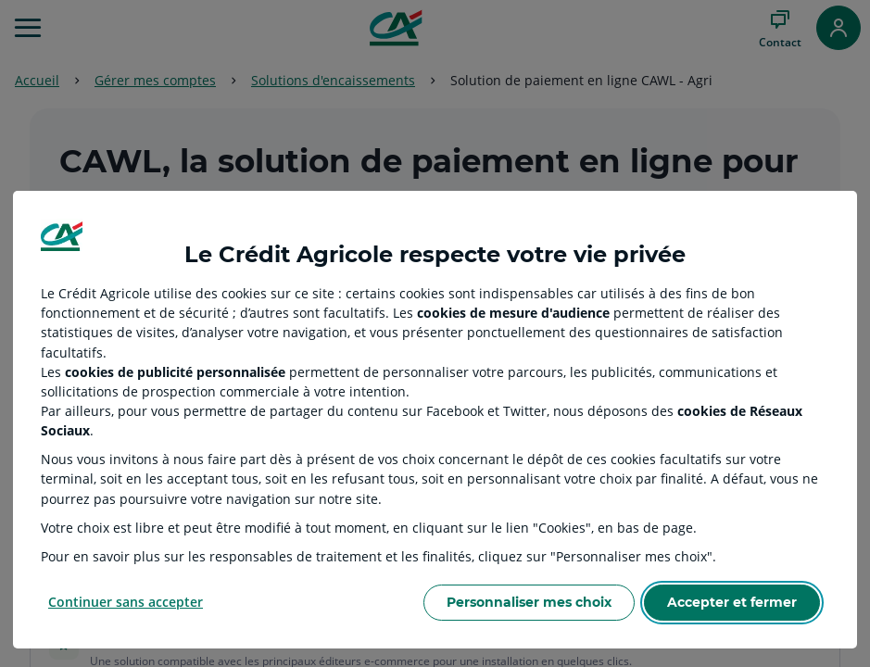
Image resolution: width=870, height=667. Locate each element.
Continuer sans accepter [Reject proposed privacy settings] (125, 601)
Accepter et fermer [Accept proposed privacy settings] (732, 602)
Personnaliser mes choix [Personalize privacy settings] (529, 602)
